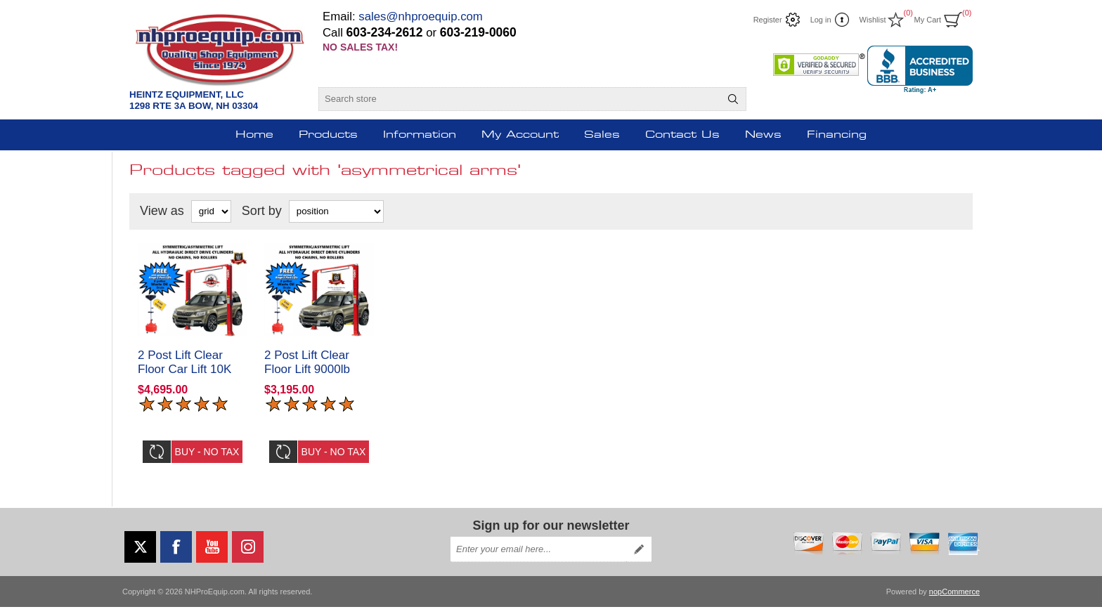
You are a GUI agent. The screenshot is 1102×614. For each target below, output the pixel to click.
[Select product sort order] (336, 211)
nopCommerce (954, 598)
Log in (820, 19)
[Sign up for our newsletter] (538, 556)
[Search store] (519, 99)
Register (767, 19)
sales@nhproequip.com (420, 16)
